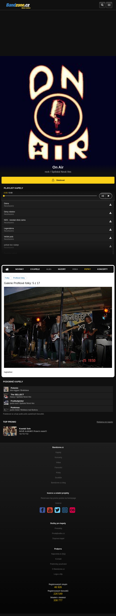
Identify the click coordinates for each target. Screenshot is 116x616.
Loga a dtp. (58, 574)
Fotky (87, 269)
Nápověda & (58, 554)
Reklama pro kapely (105, 422)
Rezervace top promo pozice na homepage (58, 498)
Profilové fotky (19, 278)
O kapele (35, 269)
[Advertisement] (58, 33)
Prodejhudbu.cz (58, 533)
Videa (75, 269)
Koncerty (102, 269)
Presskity (58, 528)
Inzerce (58, 503)
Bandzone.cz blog (58, 483)
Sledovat (58, 180)
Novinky (19, 269)
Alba (48, 269)
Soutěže (58, 478)
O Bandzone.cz (58, 569)
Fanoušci (58, 467)
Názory (62, 269)
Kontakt (58, 559)
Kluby (58, 473)
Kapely (58, 452)
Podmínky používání (58, 564)
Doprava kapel (58, 538)
